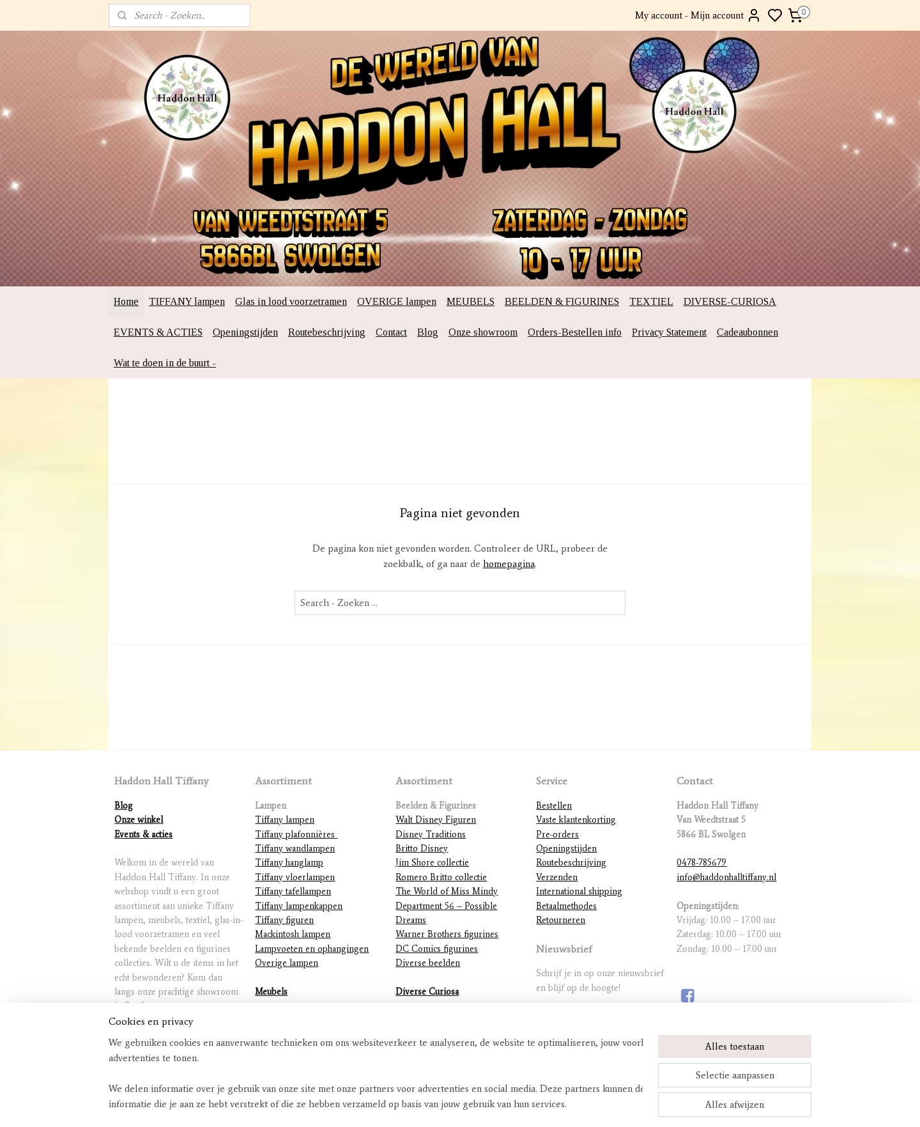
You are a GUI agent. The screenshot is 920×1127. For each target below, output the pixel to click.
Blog (427, 332)
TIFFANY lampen (187, 301)
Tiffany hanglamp (289, 862)
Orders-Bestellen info (575, 332)
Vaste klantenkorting (576, 819)
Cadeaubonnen (747, 332)
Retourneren (560, 920)
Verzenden (557, 877)
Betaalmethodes (566, 906)
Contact (391, 332)
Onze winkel (138, 819)
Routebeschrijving (326, 332)
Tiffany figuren (284, 920)
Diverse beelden (427, 963)
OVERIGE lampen (396, 301)
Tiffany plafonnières (296, 834)
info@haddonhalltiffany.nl (726, 877)
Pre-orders (557, 834)
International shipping (579, 891)
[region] (376, 1073)
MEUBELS (470, 301)
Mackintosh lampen (292, 934)
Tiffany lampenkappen (298, 906)
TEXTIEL (651, 301)
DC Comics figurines (436, 949)
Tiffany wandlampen (295, 848)
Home (126, 301)
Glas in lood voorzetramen (291, 301)
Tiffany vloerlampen (295, 877)
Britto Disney (421, 848)
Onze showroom (483, 332)
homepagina (509, 564)
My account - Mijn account (698, 15)
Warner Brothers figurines (446, 934)
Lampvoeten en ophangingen (312, 949)
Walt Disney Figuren (435, 819)
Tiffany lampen (284, 819)
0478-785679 (701, 862)
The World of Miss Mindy (446, 891)
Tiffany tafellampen (293, 891)
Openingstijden (245, 332)
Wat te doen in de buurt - (165, 362)
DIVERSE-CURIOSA (730, 301)
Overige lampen (286, 963)
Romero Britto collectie (441, 877)
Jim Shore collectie (432, 862)
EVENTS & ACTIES (158, 332)
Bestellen (554, 805)
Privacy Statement (669, 332)
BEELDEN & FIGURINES (562, 301)
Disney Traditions (430, 834)
